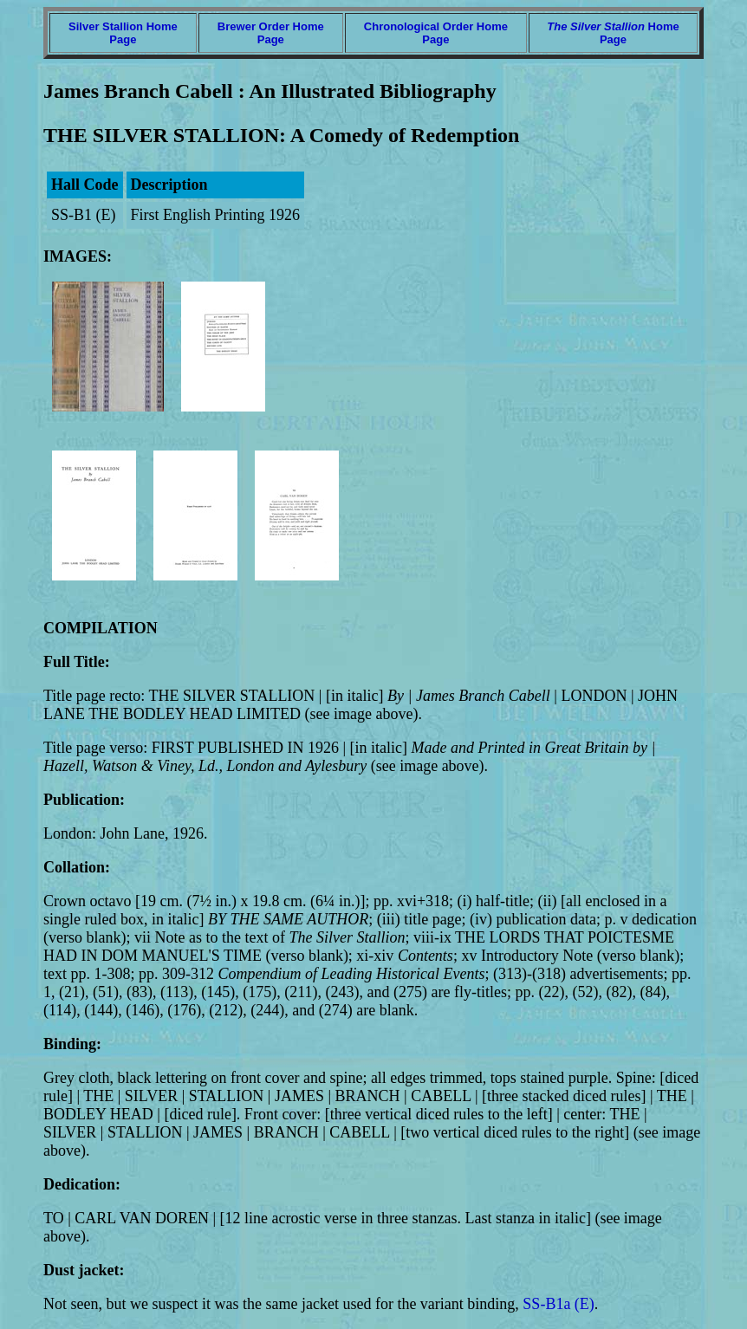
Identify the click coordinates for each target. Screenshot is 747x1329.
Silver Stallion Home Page (123, 33)
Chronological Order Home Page (436, 33)
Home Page (613, 33)
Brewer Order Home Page (271, 33)
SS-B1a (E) (558, 1304)
